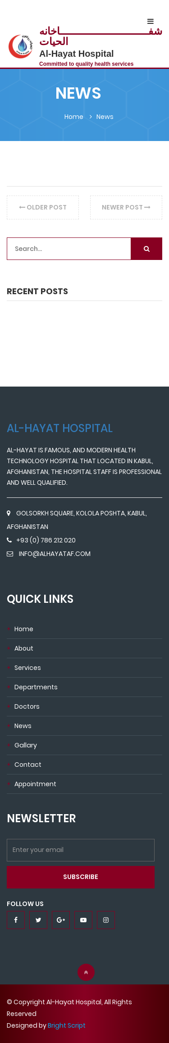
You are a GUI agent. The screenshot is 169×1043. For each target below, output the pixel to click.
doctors (23, 706)
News (105, 116)
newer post (126, 207)
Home (20, 628)
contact (24, 764)
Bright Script (67, 1025)
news (19, 725)
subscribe (80, 876)
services (24, 667)
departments (32, 687)
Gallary (22, 745)
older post (43, 207)
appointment (31, 783)
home (73, 116)
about (20, 648)
